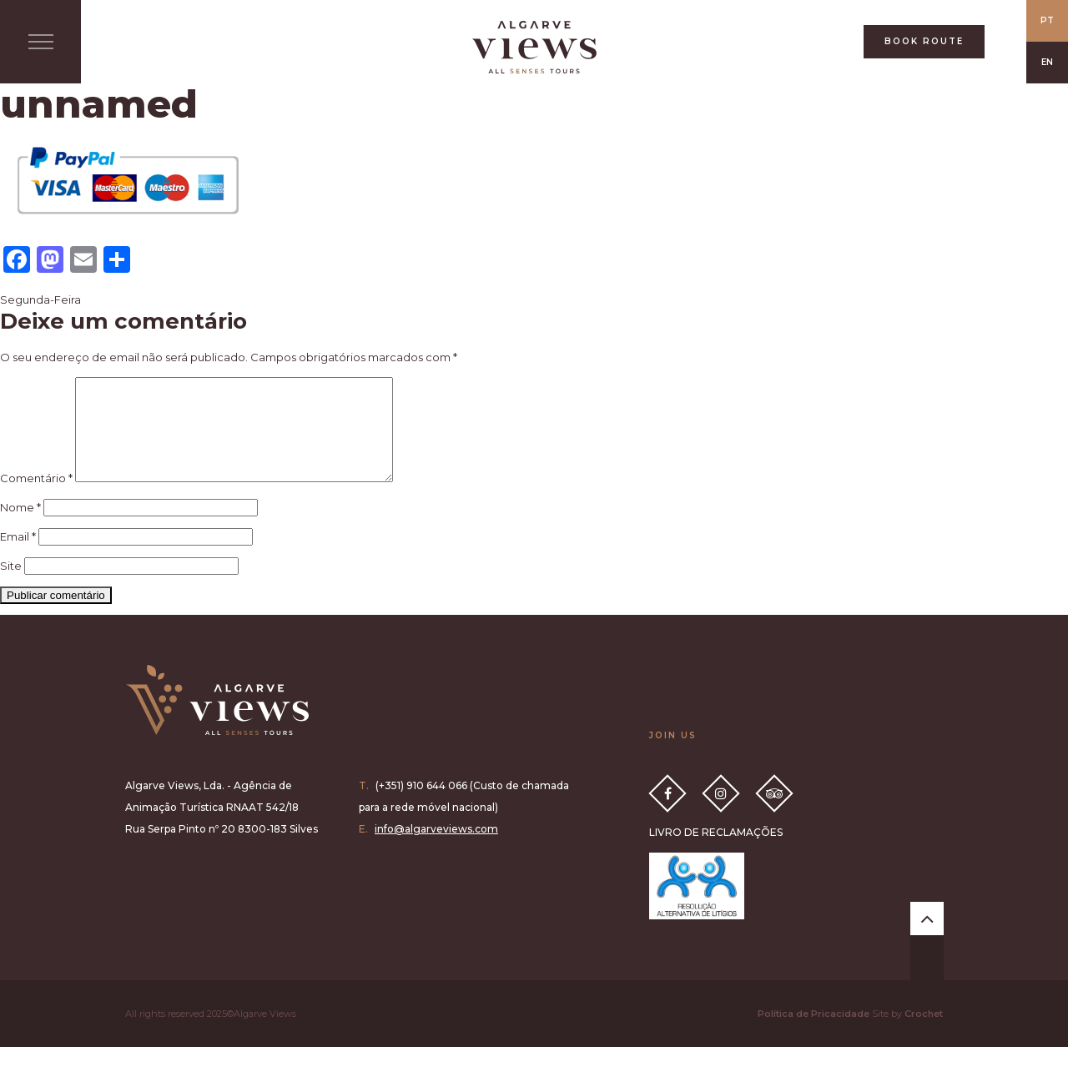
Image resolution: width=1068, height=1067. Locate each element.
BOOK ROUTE (924, 41)
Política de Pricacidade (813, 1033)
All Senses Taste (534, 47)
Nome (20, 527)
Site (11, 585)
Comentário (36, 498)
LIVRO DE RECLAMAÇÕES (716, 852)
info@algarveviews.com (436, 849)
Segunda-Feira (40, 299)
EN (1047, 62)
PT (1047, 20)
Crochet (923, 1033)
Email (18, 556)
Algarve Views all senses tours (217, 720)
